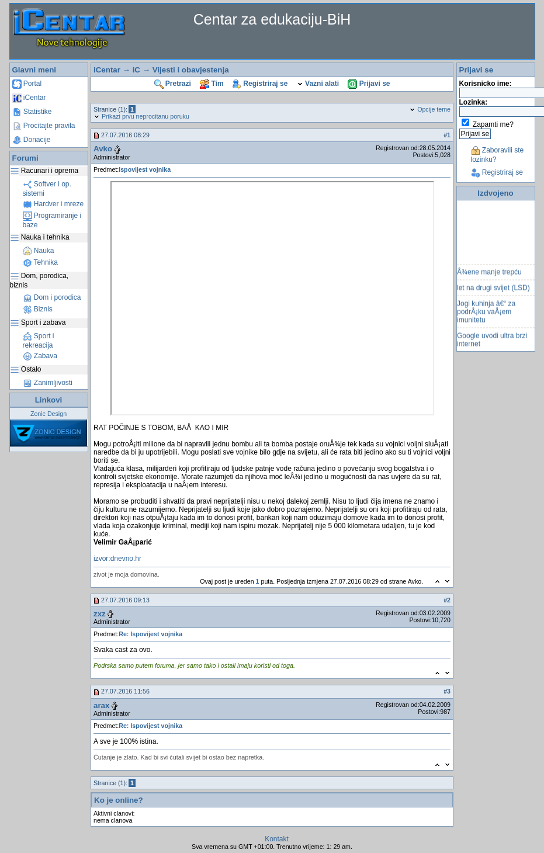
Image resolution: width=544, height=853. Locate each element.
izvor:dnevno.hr (117, 558)
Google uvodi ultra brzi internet (492, 346)
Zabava (40, 356)
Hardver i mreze (53, 204)
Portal (27, 83)
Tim (211, 83)
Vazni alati (318, 83)
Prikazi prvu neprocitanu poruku (141, 116)
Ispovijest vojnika (145, 169)
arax (101, 705)
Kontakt (277, 839)
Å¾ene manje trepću (489, 278)
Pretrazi (172, 83)
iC (136, 69)
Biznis (38, 309)
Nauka (38, 251)
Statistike (32, 112)
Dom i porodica (52, 297)
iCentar (29, 97)
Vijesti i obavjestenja (191, 69)
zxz (99, 613)
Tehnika (40, 262)
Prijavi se (369, 83)
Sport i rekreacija (38, 340)
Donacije (31, 140)
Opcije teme (430, 109)
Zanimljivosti (47, 383)
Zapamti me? (493, 124)
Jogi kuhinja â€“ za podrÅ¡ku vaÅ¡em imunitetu (486, 318)
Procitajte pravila (43, 126)
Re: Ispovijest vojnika (150, 633)
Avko (102, 148)
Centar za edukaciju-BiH (272, 19)
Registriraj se (260, 83)
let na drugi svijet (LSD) (493, 294)
